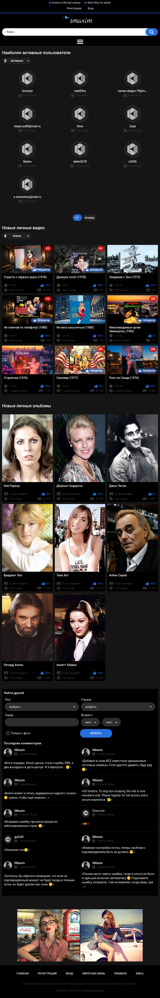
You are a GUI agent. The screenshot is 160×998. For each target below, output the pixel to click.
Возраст (86, 715)
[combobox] (42, 707)
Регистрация (74, 8)
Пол (7, 699)
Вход (90, 8)
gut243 (18, 837)
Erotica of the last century (66, 2)
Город (9, 715)
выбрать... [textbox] (15, 706)
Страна (86, 699)
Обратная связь (93, 973)
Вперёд (89, 217)
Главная (22, 973)
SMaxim (19, 750)
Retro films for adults (99, 2)
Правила (120, 973)
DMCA (140, 973)
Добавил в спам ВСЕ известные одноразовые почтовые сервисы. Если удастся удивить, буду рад (117, 765)
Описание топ (16, 850)
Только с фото (20, 733)
